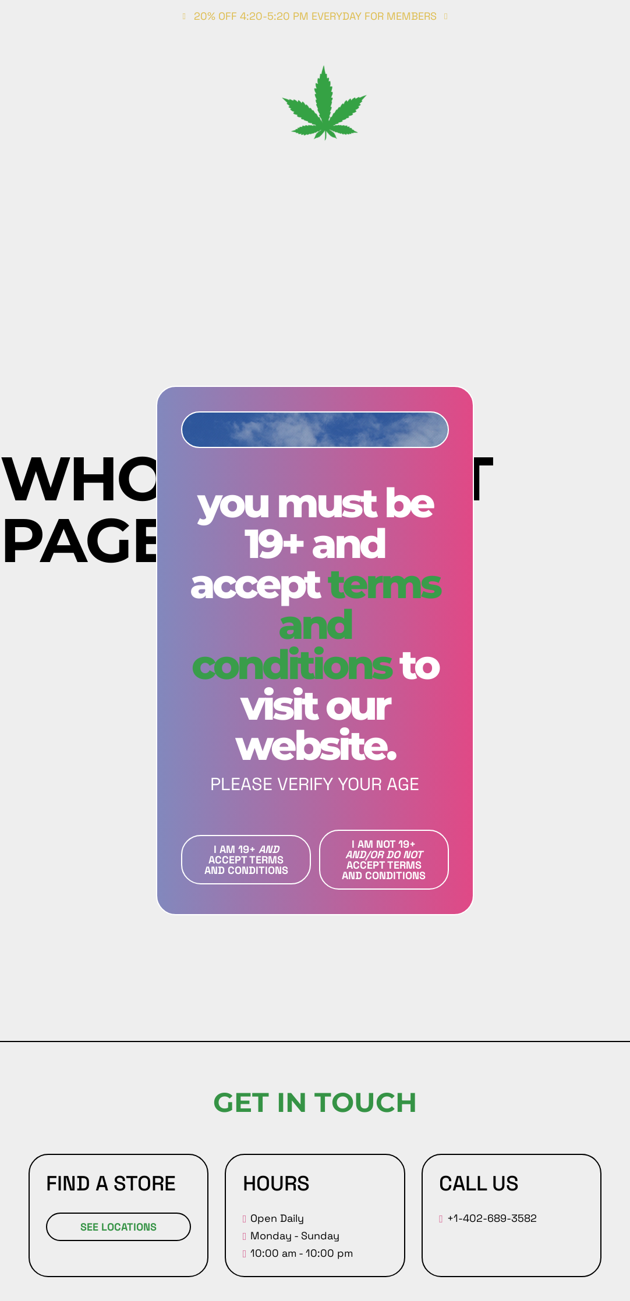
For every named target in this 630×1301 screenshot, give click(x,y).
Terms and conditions (316, 624)
